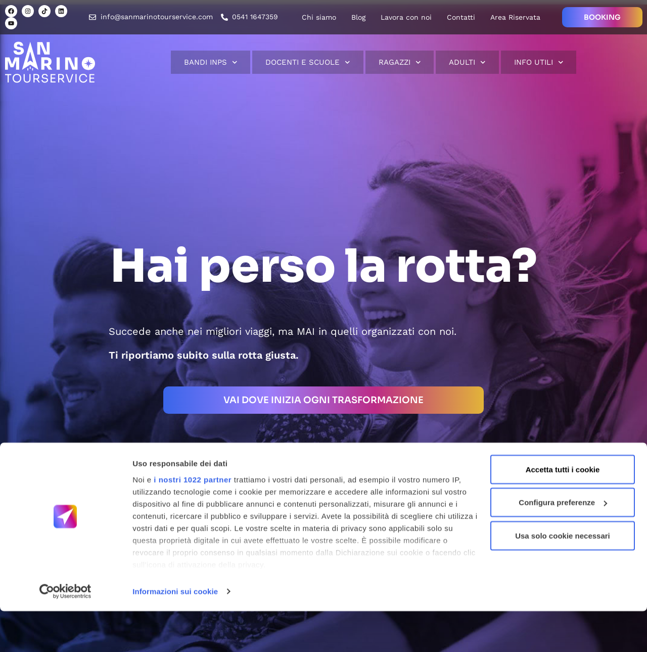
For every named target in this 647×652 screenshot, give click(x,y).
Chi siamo (319, 17)
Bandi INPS (211, 62)
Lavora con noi (406, 17)
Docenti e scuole (307, 62)
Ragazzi (400, 62)
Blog (358, 17)
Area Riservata (515, 17)
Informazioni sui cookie (175, 632)
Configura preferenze (563, 543)
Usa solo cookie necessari (562, 576)
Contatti (461, 17)
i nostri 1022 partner (193, 520)
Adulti (467, 62)
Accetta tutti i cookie (563, 510)
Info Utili (539, 62)
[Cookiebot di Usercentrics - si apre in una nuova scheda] (65, 632)
